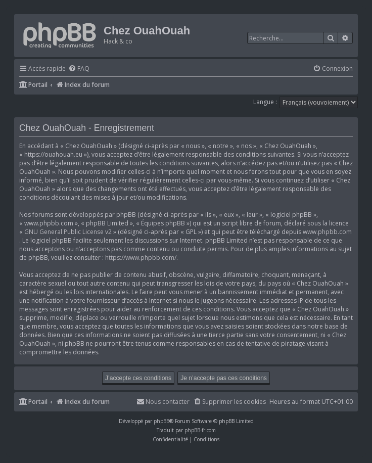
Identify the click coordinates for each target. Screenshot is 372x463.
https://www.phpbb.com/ (140, 257)
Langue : (265, 102)
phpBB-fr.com (200, 430)
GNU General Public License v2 (68, 231)
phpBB (161, 421)
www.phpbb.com (327, 231)
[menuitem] (78, 69)
